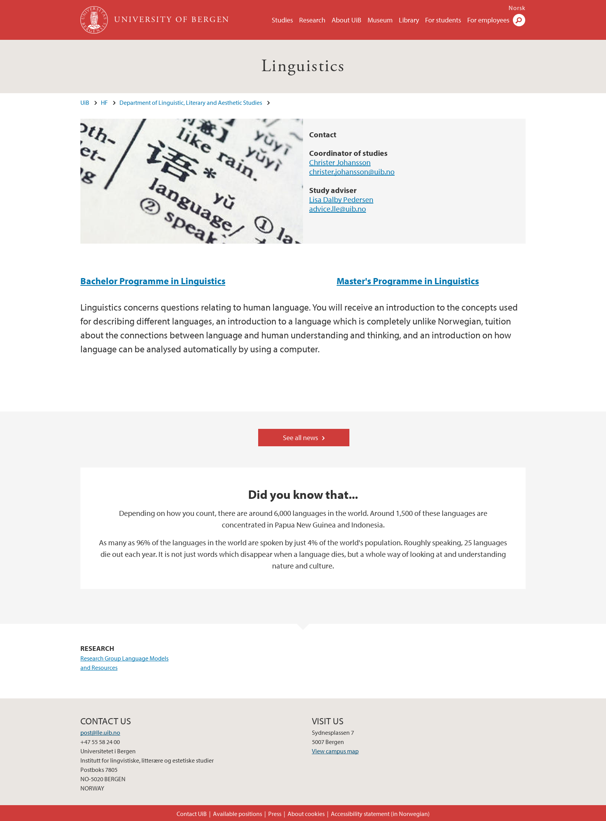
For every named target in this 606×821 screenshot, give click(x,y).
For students (443, 19)
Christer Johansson (340, 162)
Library (409, 19)
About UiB (346, 19)
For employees (488, 19)
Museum (380, 19)
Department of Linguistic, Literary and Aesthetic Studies (190, 102)
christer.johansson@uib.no (352, 171)
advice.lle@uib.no (337, 208)
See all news (300, 437)
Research (312, 19)
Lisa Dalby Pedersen (341, 199)
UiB (84, 102)
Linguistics (303, 66)
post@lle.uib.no (100, 732)
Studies (282, 19)
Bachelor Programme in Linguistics (152, 281)
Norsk (517, 8)
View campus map (335, 751)
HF (104, 102)
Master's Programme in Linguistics (408, 281)
